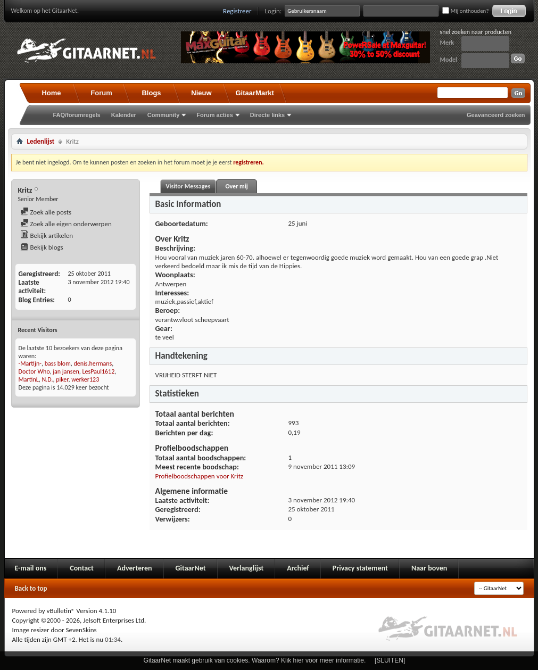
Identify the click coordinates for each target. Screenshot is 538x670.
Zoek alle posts (46, 212)
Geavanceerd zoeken (496, 115)
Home (51, 93)
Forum (101, 93)
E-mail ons (31, 568)
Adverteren (134, 568)
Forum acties (214, 115)
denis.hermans (92, 363)
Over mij (236, 186)
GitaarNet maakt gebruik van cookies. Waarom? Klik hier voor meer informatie (254, 660)
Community (163, 115)
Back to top (31, 588)
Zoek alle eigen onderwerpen (66, 224)
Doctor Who (34, 371)
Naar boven (429, 568)
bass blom (58, 363)
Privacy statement (360, 568)
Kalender (123, 115)
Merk (447, 42)
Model (448, 59)
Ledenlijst (41, 141)
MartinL (29, 379)
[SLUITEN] (390, 660)
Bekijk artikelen (46, 235)
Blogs (151, 93)
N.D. (47, 379)
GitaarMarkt (255, 93)
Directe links (267, 115)
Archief (298, 568)
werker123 (85, 379)
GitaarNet (191, 568)
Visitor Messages (188, 186)
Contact (82, 568)
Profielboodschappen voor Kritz (199, 476)
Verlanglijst (246, 568)
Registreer (237, 11)
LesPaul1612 (98, 371)
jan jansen (66, 371)
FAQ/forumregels (77, 115)
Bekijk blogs (41, 247)
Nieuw (201, 93)
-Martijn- (30, 363)
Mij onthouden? (465, 10)
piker (62, 379)
